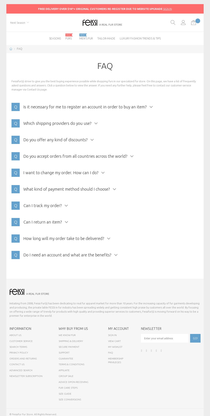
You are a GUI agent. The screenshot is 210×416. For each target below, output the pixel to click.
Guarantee (66, 358)
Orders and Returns (23, 358)
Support (64, 352)
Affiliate (64, 370)
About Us (15, 335)
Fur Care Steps (68, 387)
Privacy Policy (18, 352)
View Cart (114, 341)
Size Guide (65, 393)
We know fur (67, 335)
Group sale (66, 376)
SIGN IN (167, 8)
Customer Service (21, 341)
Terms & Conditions (71, 364)
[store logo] (104, 23)
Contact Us (33, 89)
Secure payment (69, 346)
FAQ (110, 352)
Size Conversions (70, 399)
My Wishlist (115, 346)
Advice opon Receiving (73, 382)
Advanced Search (20, 370)
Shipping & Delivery (71, 341)
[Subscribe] (195, 338)
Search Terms (18, 346)
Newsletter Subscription (25, 376)
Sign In (112, 335)
